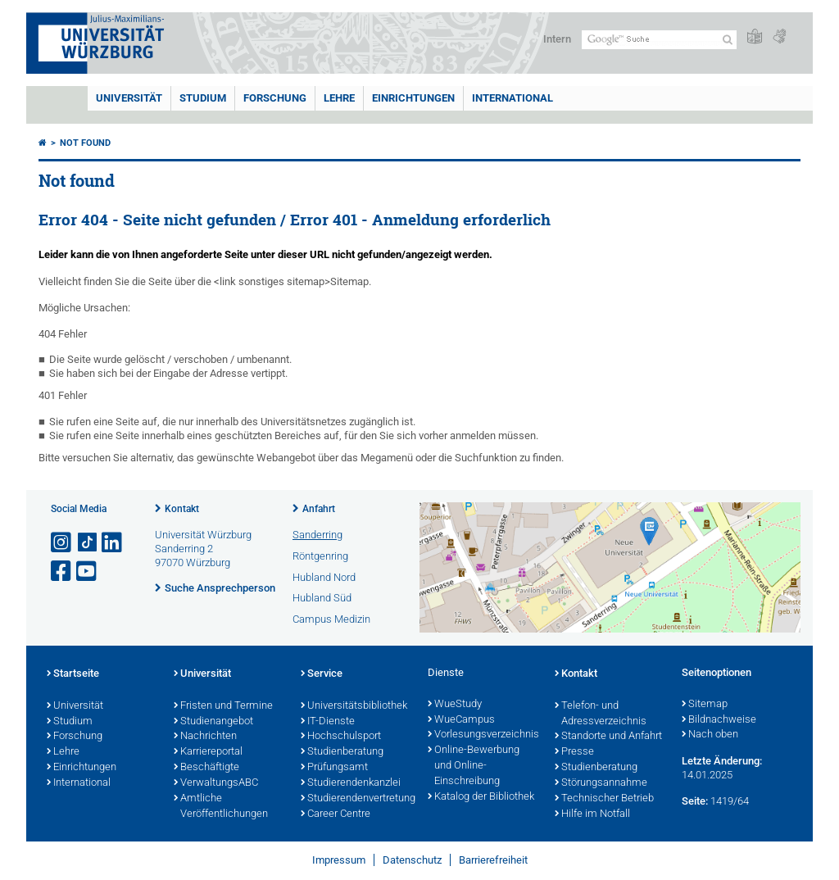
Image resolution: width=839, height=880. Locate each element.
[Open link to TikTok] (87, 542)
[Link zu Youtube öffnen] (87, 571)
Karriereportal (208, 752)
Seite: (695, 801)
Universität (129, 98)
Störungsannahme (601, 783)
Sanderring (317, 534)
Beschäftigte (206, 767)
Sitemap (705, 704)
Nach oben (710, 735)
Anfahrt (318, 509)
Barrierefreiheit (493, 860)
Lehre (339, 98)
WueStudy (455, 704)
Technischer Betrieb (604, 799)
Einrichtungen (413, 98)
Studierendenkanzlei (351, 783)
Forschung (274, 98)
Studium (202, 98)
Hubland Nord (324, 577)
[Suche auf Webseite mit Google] (659, 39)
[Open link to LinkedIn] (113, 542)
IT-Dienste (328, 721)
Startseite (73, 674)
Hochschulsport (341, 736)
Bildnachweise (719, 720)
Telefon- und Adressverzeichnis (600, 714)
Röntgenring (320, 556)
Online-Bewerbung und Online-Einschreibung (473, 766)
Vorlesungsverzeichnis (483, 735)
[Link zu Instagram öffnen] (62, 542)
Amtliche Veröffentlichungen (221, 807)
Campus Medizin (331, 619)
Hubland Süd (322, 598)
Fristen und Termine (223, 706)
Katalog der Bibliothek (481, 797)
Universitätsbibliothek (354, 706)
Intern (557, 39)
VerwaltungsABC (216, 783)
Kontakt (182, 509)
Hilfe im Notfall (592, 814)
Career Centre (335, 814)
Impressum (338, 860)
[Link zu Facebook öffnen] (62, 571)
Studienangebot (213, 721)
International (512, 98)
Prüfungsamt (334, 767)
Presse (574, 752)
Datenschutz (412, 860)
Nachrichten (205, 736)
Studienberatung (342, 752)
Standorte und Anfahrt (608, 736)
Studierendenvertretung (356, 799)
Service (321, 674)
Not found (85, 143)
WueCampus (461, 720)
